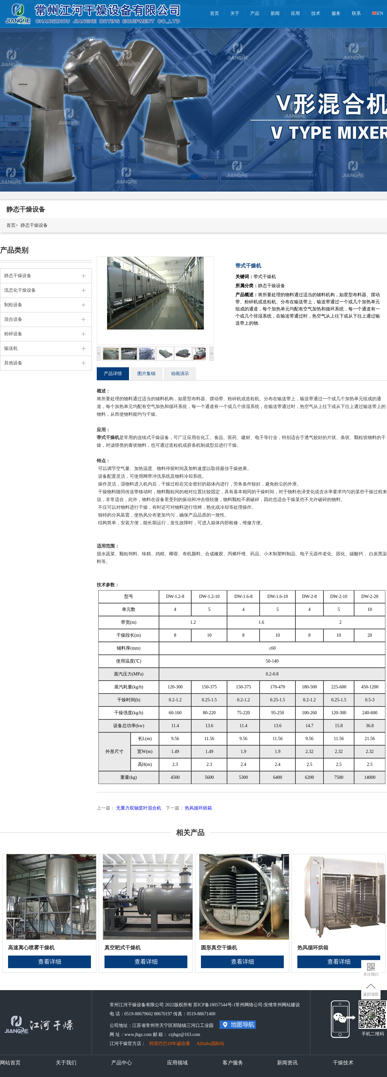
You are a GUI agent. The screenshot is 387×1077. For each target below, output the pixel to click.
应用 (295, 13)
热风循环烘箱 (198, 808)
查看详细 (49, 961)
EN (377, 13)
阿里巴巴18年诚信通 (169, 1043)
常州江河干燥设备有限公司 (94, 9)
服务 (336, 13)
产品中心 (121, 1062)
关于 (234, 13)
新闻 (275, 13)
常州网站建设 (286, 1004)
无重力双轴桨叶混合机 (138, 808)
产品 (254, 13)
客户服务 (233, 1062)
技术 (315, 13)
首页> (12, 225)
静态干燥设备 (34, 225)
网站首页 (10, 1062)
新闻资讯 (287, 1062)
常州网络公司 (249, 1004)
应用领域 (177, 1062)
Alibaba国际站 (210, 1043)
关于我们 (66, 1062)
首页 (214, 13)
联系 (356, 13)
